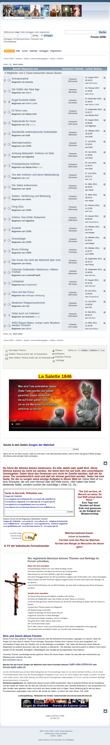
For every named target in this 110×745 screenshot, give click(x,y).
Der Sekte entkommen (24, 185)
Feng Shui (17, 206)
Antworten (67, 69)
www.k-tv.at (16, 538)
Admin (28, 93)
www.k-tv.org (16, 536)
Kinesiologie (19, 238)
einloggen (29, 32)
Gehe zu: (72, 350)
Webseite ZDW (38, 18)
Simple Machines (66, 731)
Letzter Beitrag (95, 69)
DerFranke (93, 83)
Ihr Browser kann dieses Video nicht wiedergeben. (55, 405)
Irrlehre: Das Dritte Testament (28, 217)
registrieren (44, 32)
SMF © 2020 (54, 731)
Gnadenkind (93, 222)
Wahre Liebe (31, 103)
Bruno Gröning (20, 249)
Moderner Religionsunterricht (28, 302)
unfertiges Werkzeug (35, 295)
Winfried (92, 275)
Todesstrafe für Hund (24, 121)
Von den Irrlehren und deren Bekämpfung (35, 174)
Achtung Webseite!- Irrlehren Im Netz (33, 153)
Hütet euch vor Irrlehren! (25, 313)
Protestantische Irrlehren (26, 164)
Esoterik (16, 228)
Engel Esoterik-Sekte (24, 100)
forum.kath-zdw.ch (14, 667)
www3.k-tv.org (15, 533)
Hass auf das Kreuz (23, 292)
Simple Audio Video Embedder (56, 733)
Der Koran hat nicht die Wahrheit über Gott (36, 260)
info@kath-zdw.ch (14, 660)
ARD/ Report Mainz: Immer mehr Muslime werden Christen (35, 324)
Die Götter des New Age (25, 89)
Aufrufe (79, 69)
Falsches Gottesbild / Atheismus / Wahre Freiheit (35, 270)
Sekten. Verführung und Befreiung (31, 196)
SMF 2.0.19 (44, 731)
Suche (7, 445)
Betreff (16, 69)
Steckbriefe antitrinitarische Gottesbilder (34, 132)
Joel (27, 178)
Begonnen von (30, 69)
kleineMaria (93, 329)
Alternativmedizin (21, 142)
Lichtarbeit (18, 281)
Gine (90, 211)
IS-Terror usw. (20, 110)
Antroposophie (20, 78)
